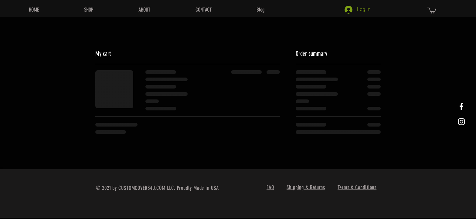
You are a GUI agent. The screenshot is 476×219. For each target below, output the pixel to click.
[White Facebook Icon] (461, 106)
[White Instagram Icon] (461, 121)
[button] (431, 9)
